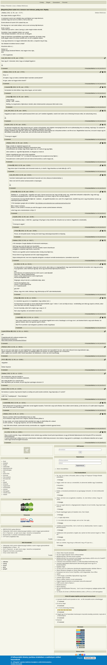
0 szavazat (4, 68)
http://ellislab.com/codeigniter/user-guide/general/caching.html (53, 203)
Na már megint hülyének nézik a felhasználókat (70, 554)
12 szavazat (60, 612)
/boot (4, 461)
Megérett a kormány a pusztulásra (12, 551)
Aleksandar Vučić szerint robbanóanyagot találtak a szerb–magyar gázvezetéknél (26, 531)
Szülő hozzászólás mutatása (105, 72)
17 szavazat (60, 601)
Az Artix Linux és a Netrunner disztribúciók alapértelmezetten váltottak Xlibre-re (79, 568)
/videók (5, 494)
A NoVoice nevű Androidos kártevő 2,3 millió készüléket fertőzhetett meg (77, 561)
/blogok (5, 465)
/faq (4, 472)
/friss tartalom (7, 477)
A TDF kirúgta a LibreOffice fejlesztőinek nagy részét (71, 576)
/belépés (5, 463)
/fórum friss (6, 473)
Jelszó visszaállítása (62, 469)
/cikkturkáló (6, 466)
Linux (14, 6)
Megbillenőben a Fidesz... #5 (11, 547)
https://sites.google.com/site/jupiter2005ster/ (13, 340)
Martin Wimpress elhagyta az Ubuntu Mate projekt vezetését (74, 570)
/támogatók (6, 491)
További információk (16, 664)
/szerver (5, 489)
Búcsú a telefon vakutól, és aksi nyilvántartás (69, 579)
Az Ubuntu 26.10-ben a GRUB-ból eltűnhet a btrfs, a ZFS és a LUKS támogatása (80, 592)
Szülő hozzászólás (102, 72)
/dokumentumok (7, 468)
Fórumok (64, 2)
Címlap (42, 2)
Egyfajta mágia (61, 566)
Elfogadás (80, 658)
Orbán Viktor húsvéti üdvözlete (65, 553)
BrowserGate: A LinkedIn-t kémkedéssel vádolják (17, 535)
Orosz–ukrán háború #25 (10, 553)
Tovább (50, 539)
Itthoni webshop (61, 586)
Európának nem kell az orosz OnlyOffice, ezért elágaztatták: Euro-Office (77, 572)
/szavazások (6, 487)
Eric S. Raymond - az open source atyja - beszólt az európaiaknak (22, 533)
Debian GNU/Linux (22, 6)
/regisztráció (6, 486)
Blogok (48, 2)
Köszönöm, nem (90, 658)
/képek (5, 482)
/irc (4, 480)
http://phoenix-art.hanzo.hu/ (9, 339)
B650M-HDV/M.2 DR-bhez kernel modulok (69, 556)
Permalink (105, 58)
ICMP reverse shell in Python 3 (65, 583)
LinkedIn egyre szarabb (63, 577)
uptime (58, 574)
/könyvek (5, 484)
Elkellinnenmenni (61, 585)
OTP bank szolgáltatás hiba (11, 536)
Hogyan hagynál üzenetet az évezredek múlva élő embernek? (74, 581)
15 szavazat (60, 605)
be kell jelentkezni (100, 68)
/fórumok (5, 475)
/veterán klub (6, 493)
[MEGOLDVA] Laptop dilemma (12, 529)
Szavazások (56, 2)
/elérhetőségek (7, 470)
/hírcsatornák (6, 479)
